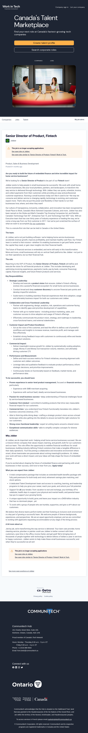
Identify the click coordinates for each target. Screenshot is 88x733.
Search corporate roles (44, 49)
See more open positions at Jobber (21, 571)
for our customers (37, 224)
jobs (17, 120)
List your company (77, 7)
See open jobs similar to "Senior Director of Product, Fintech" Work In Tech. (39, 155)
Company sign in (61, 7)
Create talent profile (44, 42)
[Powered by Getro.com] (44, 590)
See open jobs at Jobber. (21, 151)
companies (6, 120)
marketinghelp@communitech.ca (60, 719)
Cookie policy (48, 596)
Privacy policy (37, 596)
